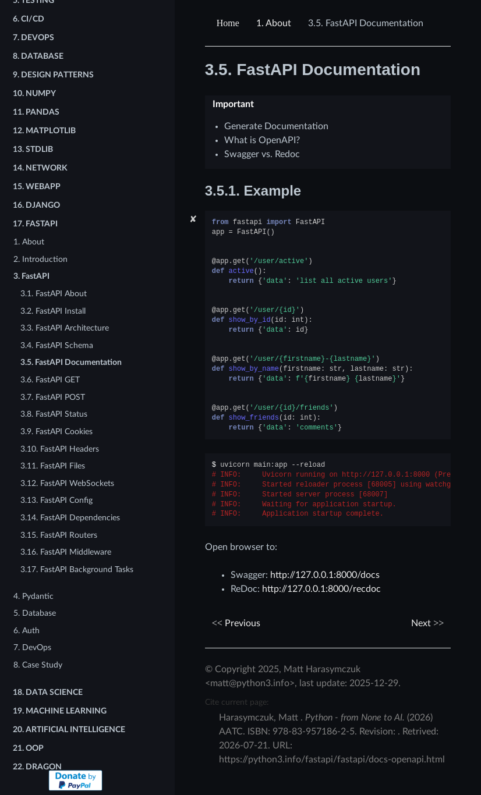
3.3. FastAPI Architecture (64, 328)
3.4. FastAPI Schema (56, 345)
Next (427, 623)
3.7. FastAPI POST (52, 397)
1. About (28, 241)
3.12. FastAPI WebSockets (67, 483)
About (273, 23)
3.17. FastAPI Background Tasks (76, 569)
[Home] (229, 23)
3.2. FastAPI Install (53, 311)
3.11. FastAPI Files (52, 466)
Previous (236, 623)
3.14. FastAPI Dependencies (70, 517)
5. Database (34, 613)
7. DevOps (32, 647)
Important (233, 104)
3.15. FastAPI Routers (58, 535)
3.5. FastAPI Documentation (71, 362)
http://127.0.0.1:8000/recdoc (321, 589)
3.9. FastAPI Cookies (56, 431)
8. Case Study (37, 665)
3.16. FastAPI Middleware (65, 552)
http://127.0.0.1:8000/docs (325, 575)
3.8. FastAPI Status (53, 414)
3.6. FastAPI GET (50, 379)
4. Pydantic (33, 596)
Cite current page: (237, 702)
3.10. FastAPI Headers (59, 449)
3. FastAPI (31, 276)
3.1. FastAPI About (53, 293)
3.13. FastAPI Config (56, 500)
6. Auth (26, 630)
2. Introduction (40, 259)
